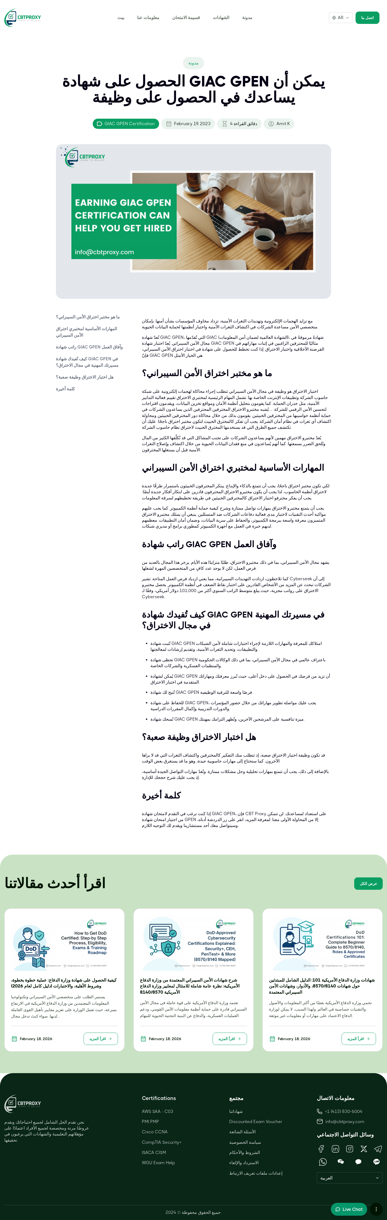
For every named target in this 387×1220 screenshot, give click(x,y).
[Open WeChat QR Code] (341, 1162)
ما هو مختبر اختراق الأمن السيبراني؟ (88, 316)
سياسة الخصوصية (245, 1142)
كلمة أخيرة (65, 388)
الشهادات (221, 17)
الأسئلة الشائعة (242, 1131)
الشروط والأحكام (244, 1152)
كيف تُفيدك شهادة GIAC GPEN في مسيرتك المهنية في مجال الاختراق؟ (87, 362)
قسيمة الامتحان (186, 17)
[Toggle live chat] (349, 1209)
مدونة (247, 17)
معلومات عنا (148, 17)
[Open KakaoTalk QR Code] (358, 1162)
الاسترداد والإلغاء (244, 1162)
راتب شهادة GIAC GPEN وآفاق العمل (89, 347)
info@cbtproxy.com (344, 1121)
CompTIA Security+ (161, 1142)
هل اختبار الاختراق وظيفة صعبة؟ (84, 377)
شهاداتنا (236, 1111)
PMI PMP (150, 1121)
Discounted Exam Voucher (255, 1121)
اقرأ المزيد (100, 1039)
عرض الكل (368, 883)
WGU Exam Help (158, 1162)
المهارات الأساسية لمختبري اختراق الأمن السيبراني (86, 332)
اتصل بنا (367, 18)
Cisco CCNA (155, 1131)
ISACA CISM (154, 1152)
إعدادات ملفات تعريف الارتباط (255, 1173)
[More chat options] (376, 1209)
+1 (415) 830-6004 (340, 1111)
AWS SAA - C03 (157, 1111)
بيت (120, 17)
